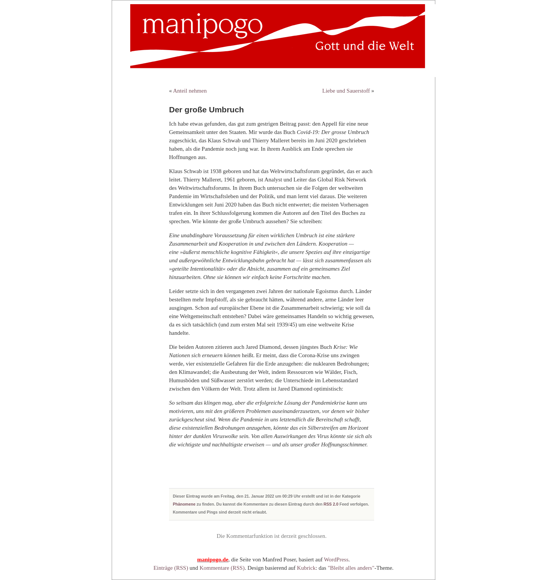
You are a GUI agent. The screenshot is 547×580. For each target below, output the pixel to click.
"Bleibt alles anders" (351, 568)
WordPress (336, 559)
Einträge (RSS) (170, 568)
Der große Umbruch (206, 109)
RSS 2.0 (331, 504)
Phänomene (184, 504)
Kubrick (306, 568)
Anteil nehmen (190, 91)
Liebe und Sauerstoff (346, 91)
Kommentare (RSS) (222, 568)
